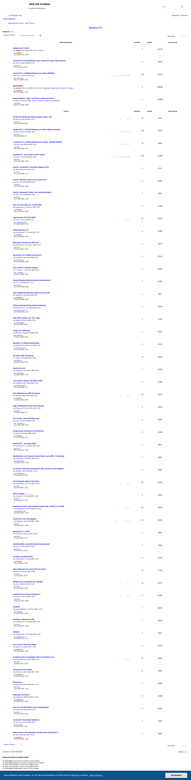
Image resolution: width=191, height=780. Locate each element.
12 (117, 157)
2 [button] (185, 36)
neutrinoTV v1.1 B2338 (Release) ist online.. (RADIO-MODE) (37, 142)
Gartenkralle (20, 483)
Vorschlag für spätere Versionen (26, 481)
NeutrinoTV (95, 27)
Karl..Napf (20, 659)
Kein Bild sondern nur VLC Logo (26, 318)
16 (120, 75)
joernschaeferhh (21, 609)
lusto (17, 546)
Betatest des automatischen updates (28, 582)
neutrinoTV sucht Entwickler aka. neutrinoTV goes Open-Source (39, 61)
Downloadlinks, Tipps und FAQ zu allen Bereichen (33, 98)
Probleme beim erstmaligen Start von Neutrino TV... (34, 657)
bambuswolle (20, 232)
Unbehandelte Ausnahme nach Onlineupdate (31, 544)
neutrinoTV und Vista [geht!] (24, 519)
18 (126, 75)
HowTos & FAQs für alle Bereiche (49, 100)
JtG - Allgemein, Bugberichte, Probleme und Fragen (56, 88)
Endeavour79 (20, 207)
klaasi (17, 596)
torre (17, 100)
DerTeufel (19, 257)
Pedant (18, 50)
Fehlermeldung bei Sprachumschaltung (29, 305)
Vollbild (16, 632)
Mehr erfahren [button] (96, 775)
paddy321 (19, 697)
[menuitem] (20, 15)
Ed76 (17, 433)
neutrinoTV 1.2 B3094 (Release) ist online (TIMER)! (33, 73)
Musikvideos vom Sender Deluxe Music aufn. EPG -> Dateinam (38, 456)
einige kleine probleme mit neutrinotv (28, 431)
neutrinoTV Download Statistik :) (26, 720)
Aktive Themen (30, 23)
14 (123, 157)
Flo (17, 282)
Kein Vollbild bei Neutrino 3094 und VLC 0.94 (31, 293)
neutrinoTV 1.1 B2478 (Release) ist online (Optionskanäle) (36, 129)
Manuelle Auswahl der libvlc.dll (25, 243)
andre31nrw (19, 458)
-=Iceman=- (19, 270)
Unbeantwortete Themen (16, 23)
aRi (17, 735)
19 (129, 75)
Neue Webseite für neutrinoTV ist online (29, 569)
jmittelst (18, 88)
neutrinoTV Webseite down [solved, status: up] (32, 117)
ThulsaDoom (21, 473)
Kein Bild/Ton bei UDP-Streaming (26, 393)
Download (17, 682)
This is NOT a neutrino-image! (25, 268)
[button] (187, 36)
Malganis (20, 521)
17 (123, 75)
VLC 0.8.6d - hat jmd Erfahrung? (26, 418)
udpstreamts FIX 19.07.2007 (24, 217)
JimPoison (20, 78)
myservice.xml (19, 368)
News (42, 50)
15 (117, 75)
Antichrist (19, 333)
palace (18, 358)
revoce (18, 709)
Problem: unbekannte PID (23, 619)
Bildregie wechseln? (21, 695)
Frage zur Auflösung (21, 330)
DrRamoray (20, 323)
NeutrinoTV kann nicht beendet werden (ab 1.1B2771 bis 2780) (38, 506)
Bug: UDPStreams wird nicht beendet (28, 406)
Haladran (19, 295)
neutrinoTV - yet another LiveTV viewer (29, 155)
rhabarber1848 (21, 222)
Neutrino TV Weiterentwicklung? (26, 343)
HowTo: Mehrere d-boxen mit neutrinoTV (29, 180)
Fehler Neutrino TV (21, 230)
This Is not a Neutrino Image (24, 644)
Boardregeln (18, 86)
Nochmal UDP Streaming (23, 356)
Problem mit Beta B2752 (23, 557)
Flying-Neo (19, 370)
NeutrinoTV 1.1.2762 (21, 531)
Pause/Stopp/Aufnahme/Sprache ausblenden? (32, 280)
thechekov (19, 672)
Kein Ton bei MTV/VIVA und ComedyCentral (31, 707)
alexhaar (18, 471)
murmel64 (19, 496)
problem (16, 607)
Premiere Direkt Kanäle (22, 670)
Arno (12, 31)
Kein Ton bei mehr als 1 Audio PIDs (27, 205)
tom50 (19, 285)
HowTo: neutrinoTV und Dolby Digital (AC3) (31, 167)
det (18, 524)
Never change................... (23, 494)
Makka (18, 320)
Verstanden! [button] (176, 775)
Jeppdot (19, 612)
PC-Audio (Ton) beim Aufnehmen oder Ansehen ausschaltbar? (38, 469)
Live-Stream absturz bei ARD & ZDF (27, 381)
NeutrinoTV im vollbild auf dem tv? (27, 255)
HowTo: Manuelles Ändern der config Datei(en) (32, 192)
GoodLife (19, 534)
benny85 (19, 725)
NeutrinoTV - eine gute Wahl (24, 443)
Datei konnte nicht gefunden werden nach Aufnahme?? (35, 732)
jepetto (18, 647)
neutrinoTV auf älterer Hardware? (26, 594)
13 (120, 157)
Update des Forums (21, 48)
